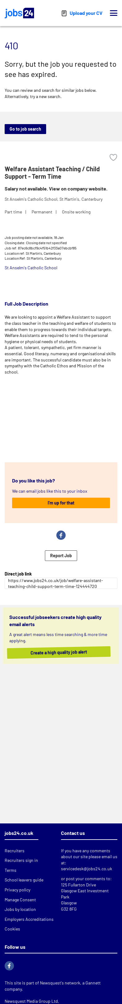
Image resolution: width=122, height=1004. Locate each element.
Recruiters (14, 850)
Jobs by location (20, 909)
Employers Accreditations (29, 919)
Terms (10, 870)
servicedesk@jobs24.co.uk (86, 868)
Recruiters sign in (21, 860)
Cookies (12, 928)
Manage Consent (20, 899)
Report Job (61, 555)
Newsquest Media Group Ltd (31, 1001)
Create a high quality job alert (65, 652)
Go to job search (25, 129)
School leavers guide (24, 879)
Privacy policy (17, 889)
